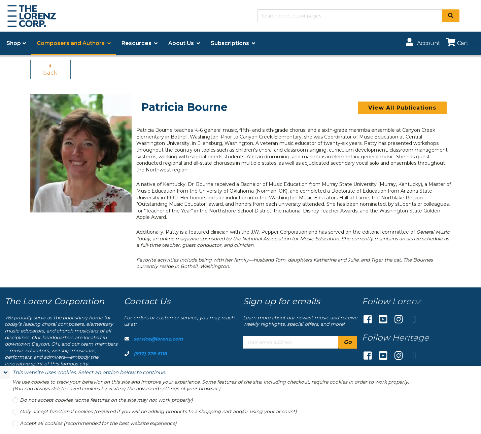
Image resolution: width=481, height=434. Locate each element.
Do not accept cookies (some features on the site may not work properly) (106, 400)
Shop (13, 43)
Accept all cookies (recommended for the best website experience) (98, 423)
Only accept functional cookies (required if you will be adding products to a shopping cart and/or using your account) (158, 412)
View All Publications (402, 108)
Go (348, 342)
